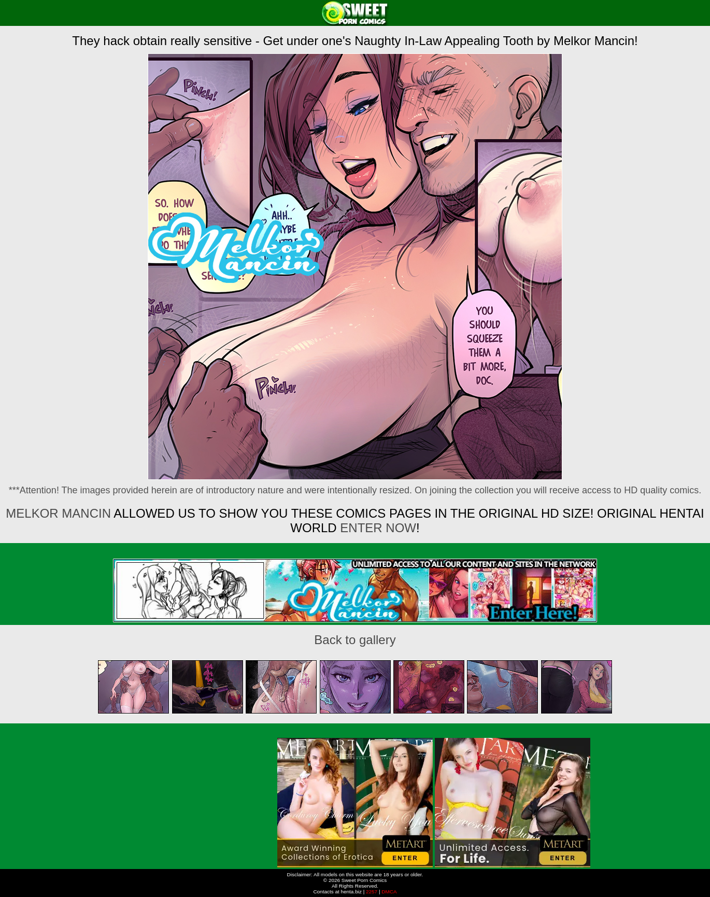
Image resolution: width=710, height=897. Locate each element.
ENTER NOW (376, 528)
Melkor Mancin (58, 513)
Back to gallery (354, 640)
